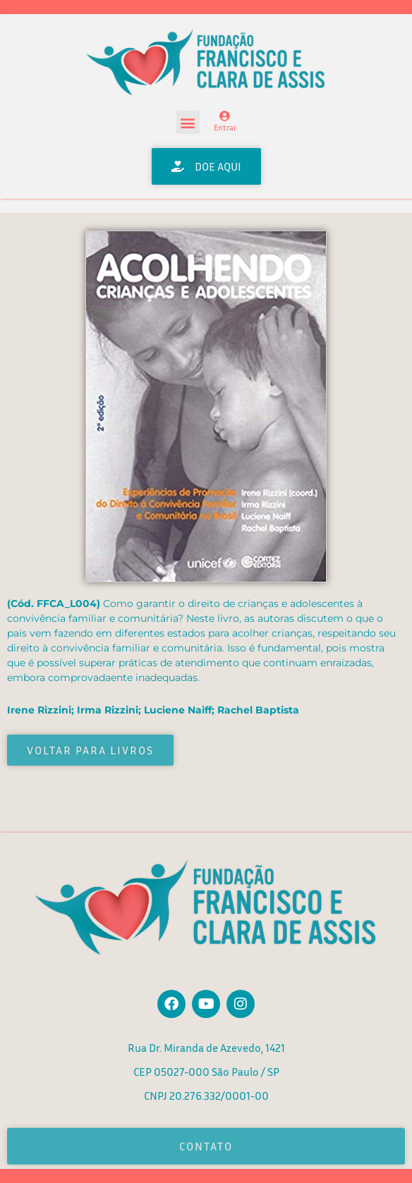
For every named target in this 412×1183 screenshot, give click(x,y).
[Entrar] (224, 116)
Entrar (225, 127)
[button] (188, 122)
